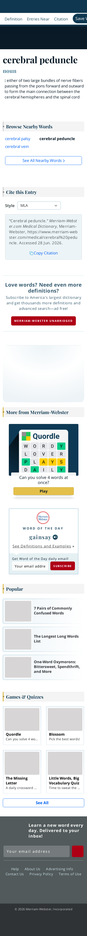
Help (16, 869)
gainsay (40, 537)
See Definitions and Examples (42, 546)
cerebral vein (17, 146)
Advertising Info (61, 869)
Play (44, 491)
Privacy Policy (42, 874)
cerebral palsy (17, 138)
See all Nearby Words (42, 160)
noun (9, 70)
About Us (34, 869)
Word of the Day (43, 528)
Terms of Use (70, 874)
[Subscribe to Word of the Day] (30, 566)
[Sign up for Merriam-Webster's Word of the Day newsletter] (36, 851)
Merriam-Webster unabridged (43, 321)
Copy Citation (43, 253)
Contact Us (16, 874)
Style (10, 205)
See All (42, 802)
